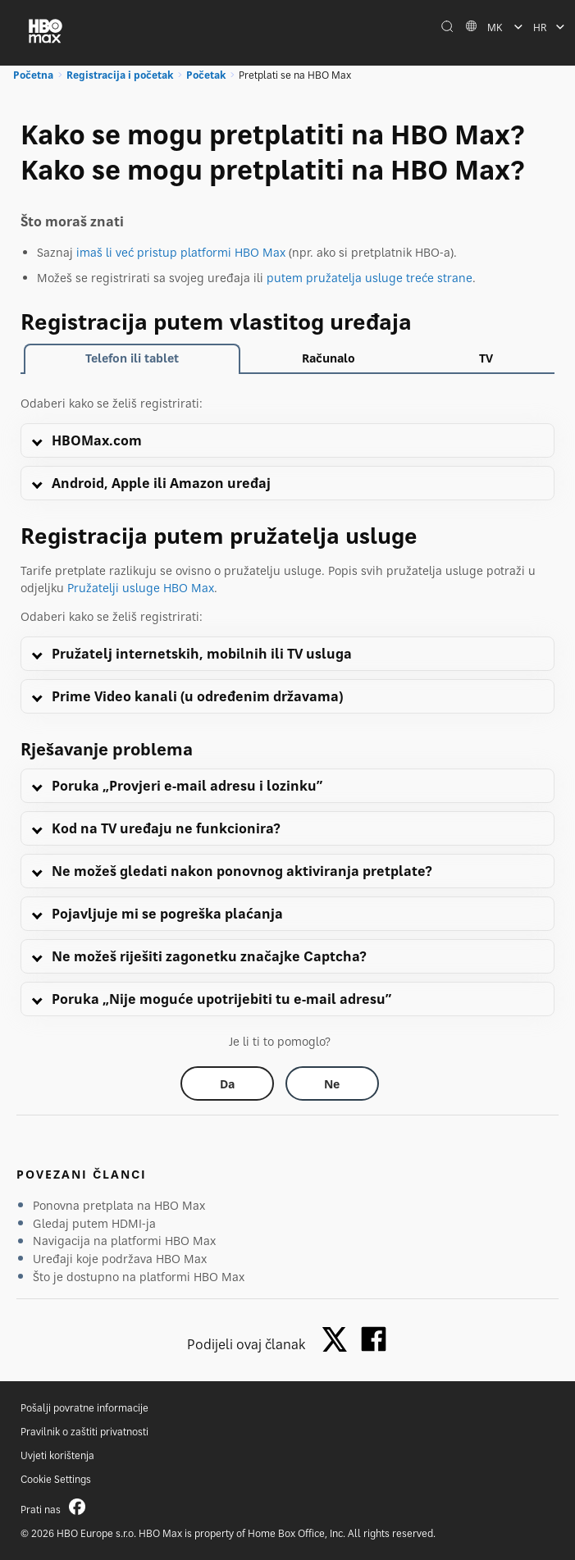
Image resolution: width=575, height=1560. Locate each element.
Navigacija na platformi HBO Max (124, 1240)
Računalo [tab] (328, 358)
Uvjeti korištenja (57, 1455)
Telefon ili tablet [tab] (132, 358)
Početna (33, 75)
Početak (206, 75)
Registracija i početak (119, 75)
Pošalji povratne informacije (84, 1408)
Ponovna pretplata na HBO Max (119, 1205)
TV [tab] (486, 358)
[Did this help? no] (332, 1083)
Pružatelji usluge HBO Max (140, 587)
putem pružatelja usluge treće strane (369, 277)
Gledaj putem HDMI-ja (94, 1223)
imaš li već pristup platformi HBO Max (180, 252)
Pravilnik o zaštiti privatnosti (84, 1432)
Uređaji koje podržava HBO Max (120, 1258)
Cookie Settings (56, 1479)
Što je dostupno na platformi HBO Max (138, 1276)
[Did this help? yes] (227, 1083)
